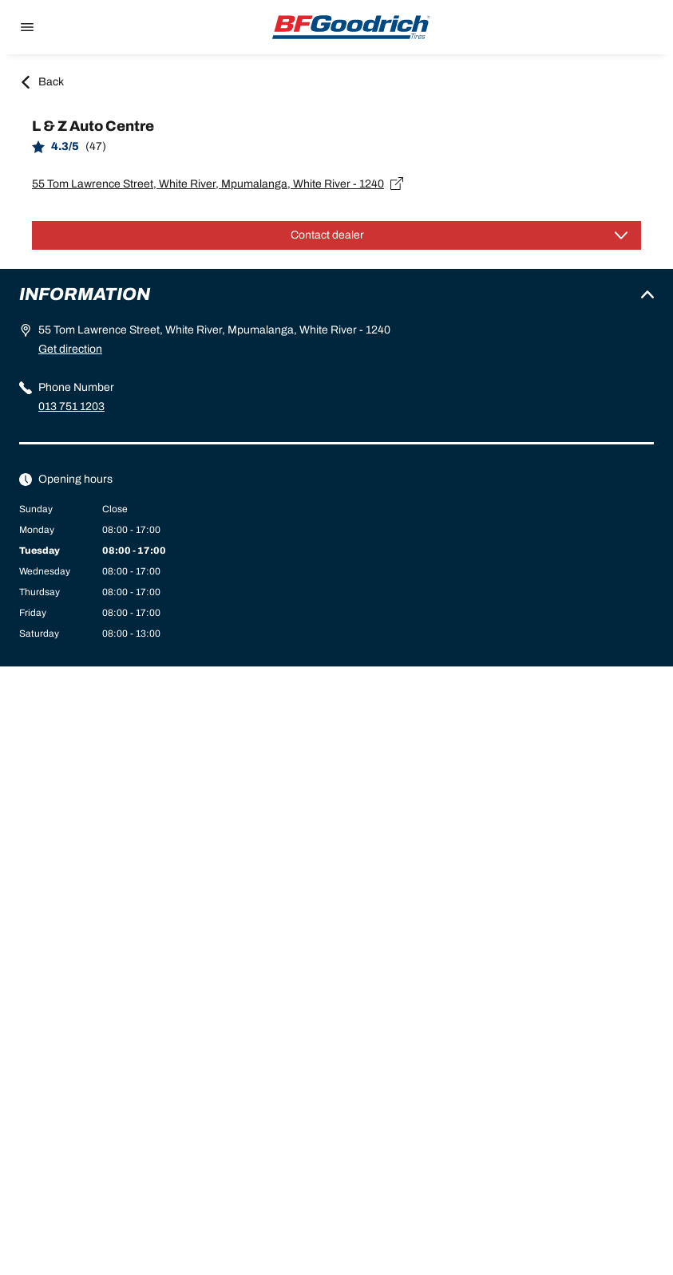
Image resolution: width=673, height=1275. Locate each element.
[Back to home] (351, 27)
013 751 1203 (71, 406)
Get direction (70, 349)
